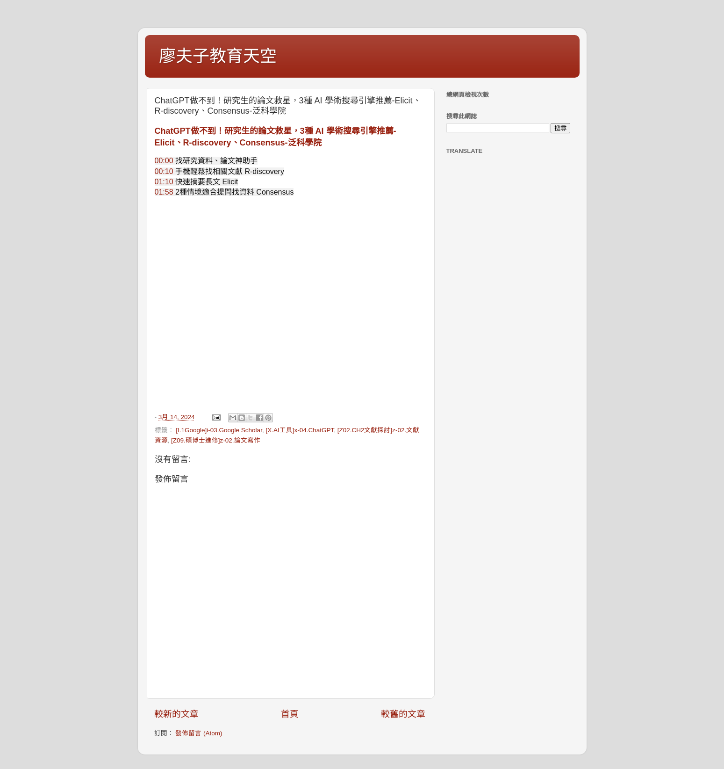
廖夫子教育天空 (218, 55)
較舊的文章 (403, 714)
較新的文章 (176, 714)
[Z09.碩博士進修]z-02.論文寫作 (215, 440)
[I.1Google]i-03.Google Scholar (219, 430)
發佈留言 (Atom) (198, 733)
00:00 (164, 161)
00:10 (164, 171)
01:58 (164, 192)
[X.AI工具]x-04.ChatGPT (299, 430)
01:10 (164, 182)
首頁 (290, 714)
